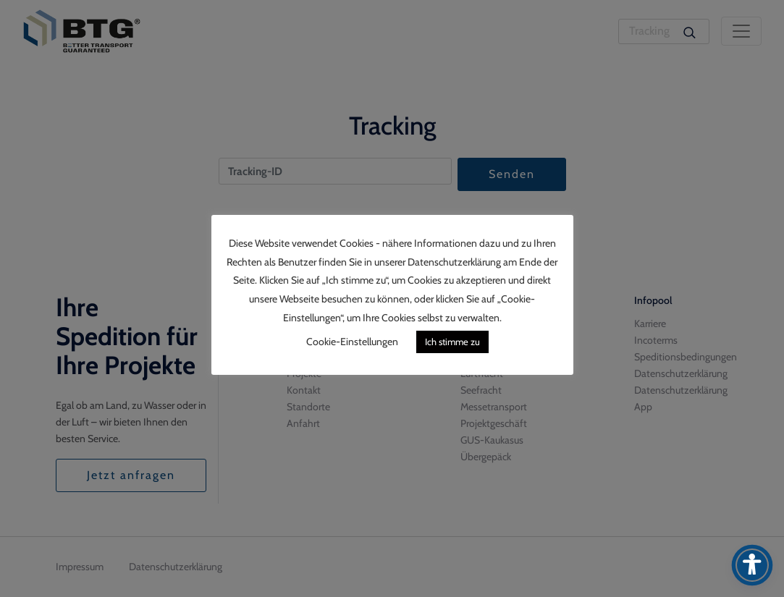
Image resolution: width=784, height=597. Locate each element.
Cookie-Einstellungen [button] (352, 341)
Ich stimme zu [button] (452, 341)
